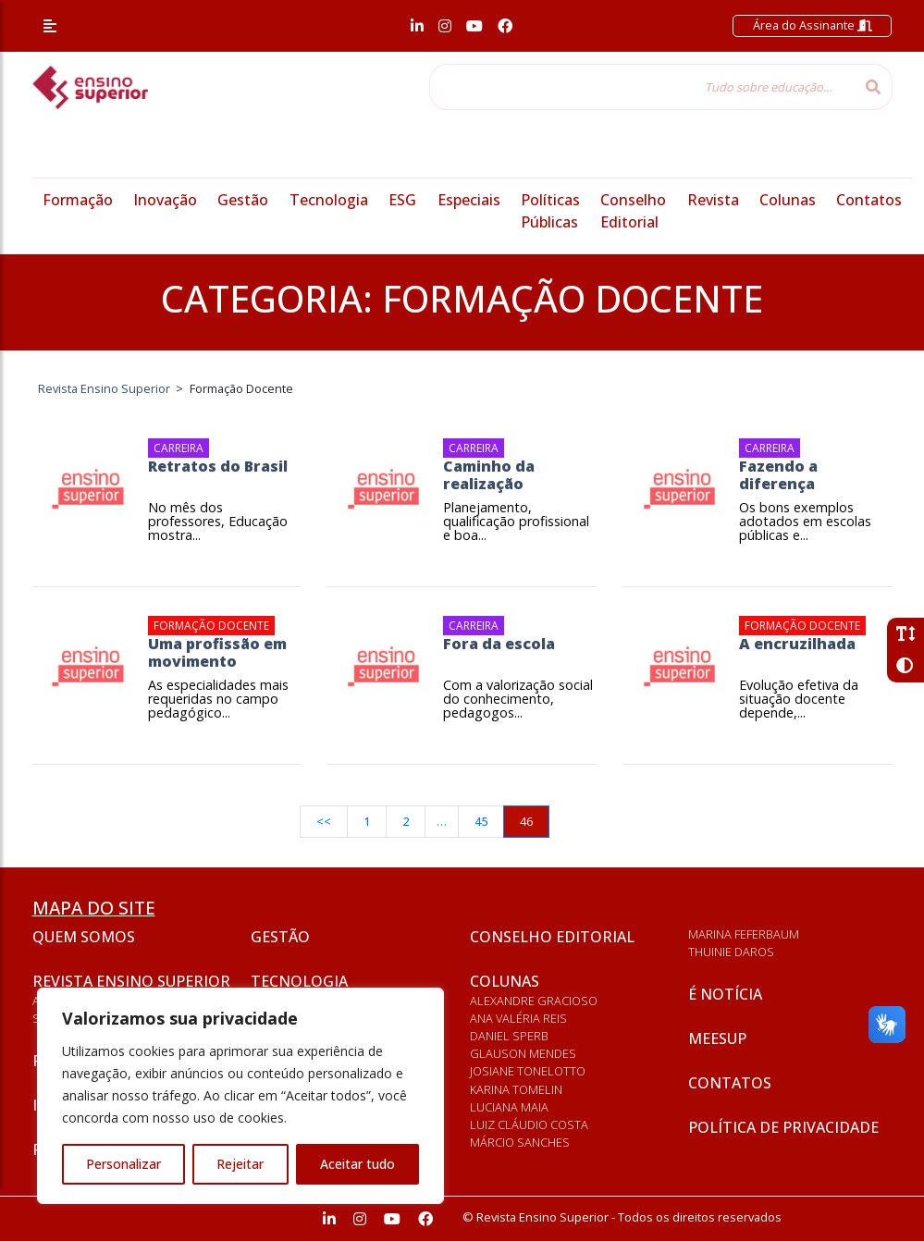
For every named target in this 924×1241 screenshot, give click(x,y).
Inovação (165, 200)
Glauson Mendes (523, 1053)
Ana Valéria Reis (518, 1018)
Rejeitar (240, 1164)
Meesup (717, 1038)
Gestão (242, 200)
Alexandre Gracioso (534, 1000)
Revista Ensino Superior (131, 981)
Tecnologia (329, 200)
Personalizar (123, 1164)
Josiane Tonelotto (527, 1071)
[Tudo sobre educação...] (642, 87)
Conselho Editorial (552, 937)
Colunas (787, 200)
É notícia (725, 994)
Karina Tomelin (516, 1089)
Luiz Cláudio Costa (529, 1124)
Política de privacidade (783, 1127)
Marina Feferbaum (743, 934)
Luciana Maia (509, 1107)
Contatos (869, 200)
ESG (402, 200)
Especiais (468, 200)
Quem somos (83, 937)
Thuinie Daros (731, 951)
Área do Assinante (812, 25)
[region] (240, 1096)
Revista (713, 200)
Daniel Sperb (509, 1035)
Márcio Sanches (520, 1142)
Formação (78, 200)
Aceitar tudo (357, 1164)
